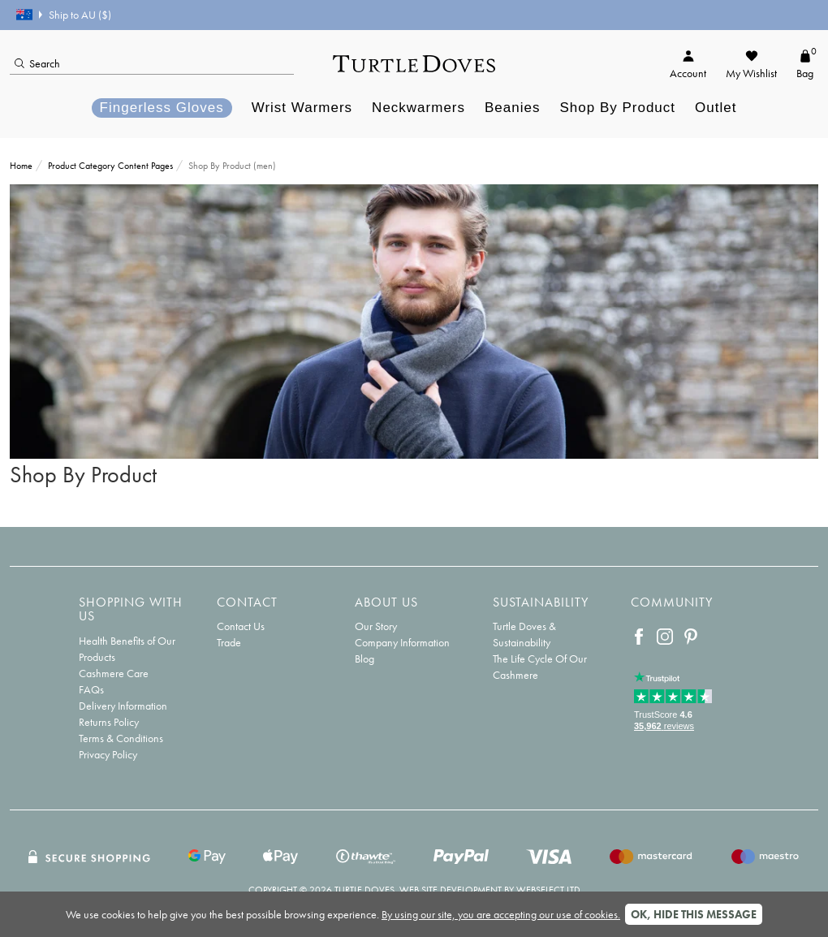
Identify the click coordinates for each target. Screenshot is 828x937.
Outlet (715, 107)
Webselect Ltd (548, 889)
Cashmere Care (114, 673)
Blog (364, 658)
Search (37, 63)
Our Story (376, 626)
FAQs (91, 689)
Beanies (512, 107)
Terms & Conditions (121, 738)
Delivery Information (123, 705)
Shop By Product (617, 107)
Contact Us (241, 626)
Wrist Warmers (302, 107)
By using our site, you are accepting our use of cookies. (501, 914)
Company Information (402, 642)
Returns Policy (109, 722)
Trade (229, 642)
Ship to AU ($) (63, 14)
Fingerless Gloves (162, 107)
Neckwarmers (418, 107)
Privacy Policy (108, 754)
